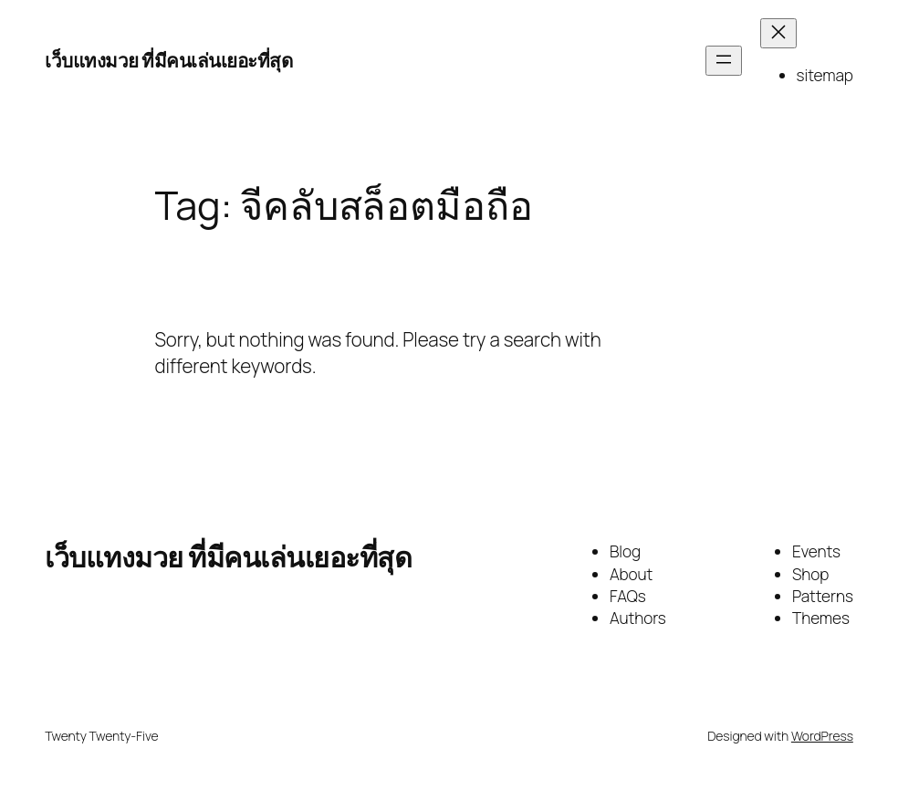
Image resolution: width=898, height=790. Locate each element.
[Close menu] (778, 33)
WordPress (822, 735)
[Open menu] (723, 61)
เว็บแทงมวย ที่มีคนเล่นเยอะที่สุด (168, 60)
